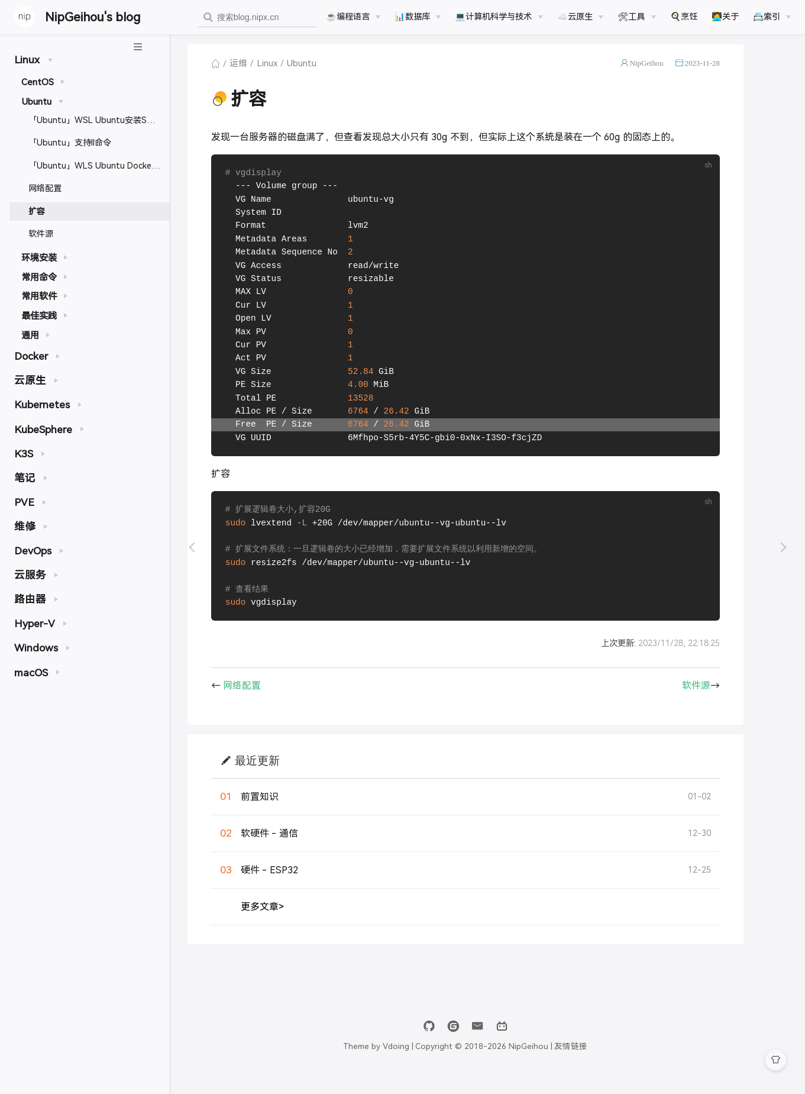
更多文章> (284, 923)
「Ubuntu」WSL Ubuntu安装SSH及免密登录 (99, 120)
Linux (289, 67)
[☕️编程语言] (353, 16)
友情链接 (593, 1062)
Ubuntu (324, 67)
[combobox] (257, 17)
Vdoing (418, 1062)
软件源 (40, 233)
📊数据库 (412, 16)
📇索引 (766, 16)
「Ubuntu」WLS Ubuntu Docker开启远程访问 (99, 165)
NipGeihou (669, 67)
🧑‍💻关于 (725, 16)
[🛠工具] (636, 16)
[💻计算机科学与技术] (498, 16)
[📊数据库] (418, 16)
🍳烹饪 (683, 16)
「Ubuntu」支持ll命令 (69, 142)
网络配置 (45, 188)
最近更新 (279, 776)
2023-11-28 (724, 67)
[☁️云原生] (580, 16)
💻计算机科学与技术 (493, 16)
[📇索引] (772, 16)
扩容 (36, 211)
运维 (261, 67)
